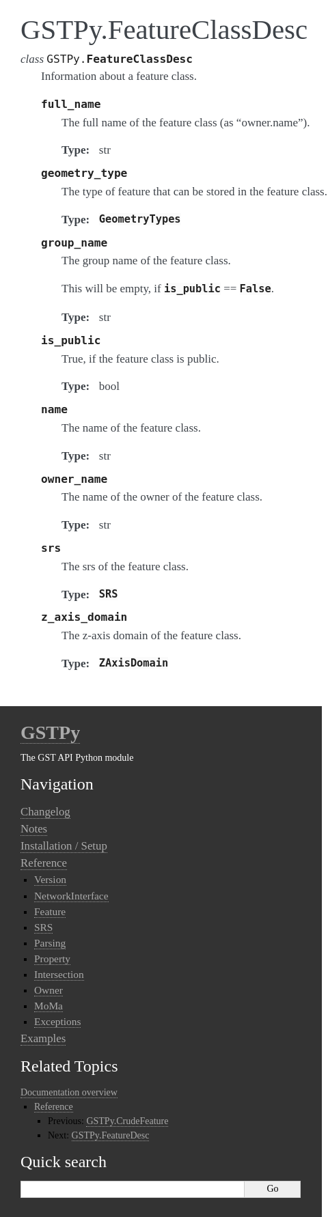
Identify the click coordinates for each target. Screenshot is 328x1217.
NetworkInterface (71, 895)
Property (52, 958)
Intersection (59, 974)
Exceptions (57, 1021)
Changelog (45, 811)
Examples (43, 1038)
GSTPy (50, 732)
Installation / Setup (63, 845)
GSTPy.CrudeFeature (127, 1121)
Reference (43, 862)
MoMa (48, 1005)
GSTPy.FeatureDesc (111, 1135)
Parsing (50, 943)
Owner (48, 990)
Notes (33, 828)
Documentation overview (69, 1092)
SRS (43, 927)
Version (50, 879)
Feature (50, 911)
